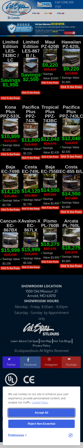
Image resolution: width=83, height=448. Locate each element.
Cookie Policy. (40, 402)
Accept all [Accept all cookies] (41, 412)
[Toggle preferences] (17, 435)
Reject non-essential (41, 423)
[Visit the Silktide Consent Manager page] (70, 435)
